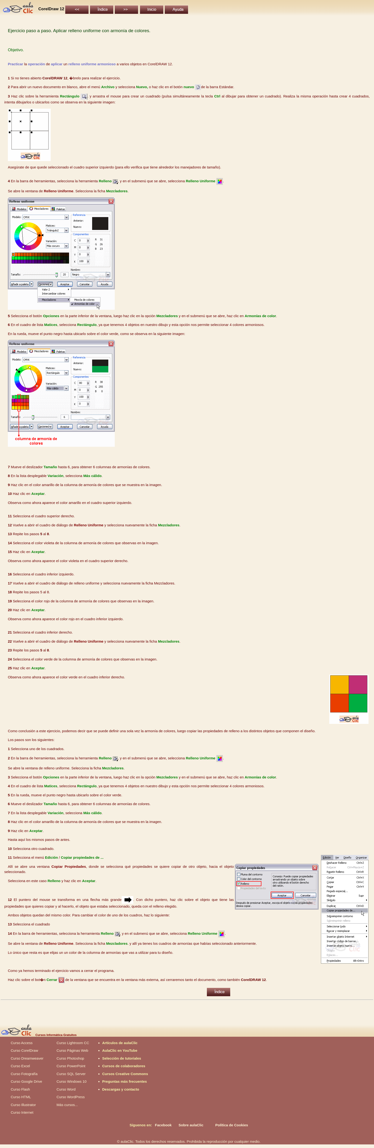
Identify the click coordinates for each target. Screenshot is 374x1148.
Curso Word (66, 1089)
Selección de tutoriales (121, 1058)
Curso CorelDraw (24, 1050)
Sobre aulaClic (191, 1125)
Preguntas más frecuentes (124, 1081)
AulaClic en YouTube (119, 1050)
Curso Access (22, 1043)
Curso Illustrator (23, 1105)
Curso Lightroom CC (73, 1043)
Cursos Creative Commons (125, 1074)
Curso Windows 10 (72, 1081)
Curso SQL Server (71, 1074)
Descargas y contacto (120, 1089)
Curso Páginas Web (72, 1050)
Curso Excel (20, 1066)
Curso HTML (21, 1097)
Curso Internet (22, 1112)
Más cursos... (67, 1105)
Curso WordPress (71, 1097)
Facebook (163, 1125)
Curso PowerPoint (71, 1066)
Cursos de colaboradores (123, 1066)
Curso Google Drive (26, 1081)
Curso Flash (20, 1089)
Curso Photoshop (70, 1058)
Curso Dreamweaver (27, 1058)
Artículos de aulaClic (119, 1043)
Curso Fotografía (24, 1074)
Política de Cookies (231, 1125)
